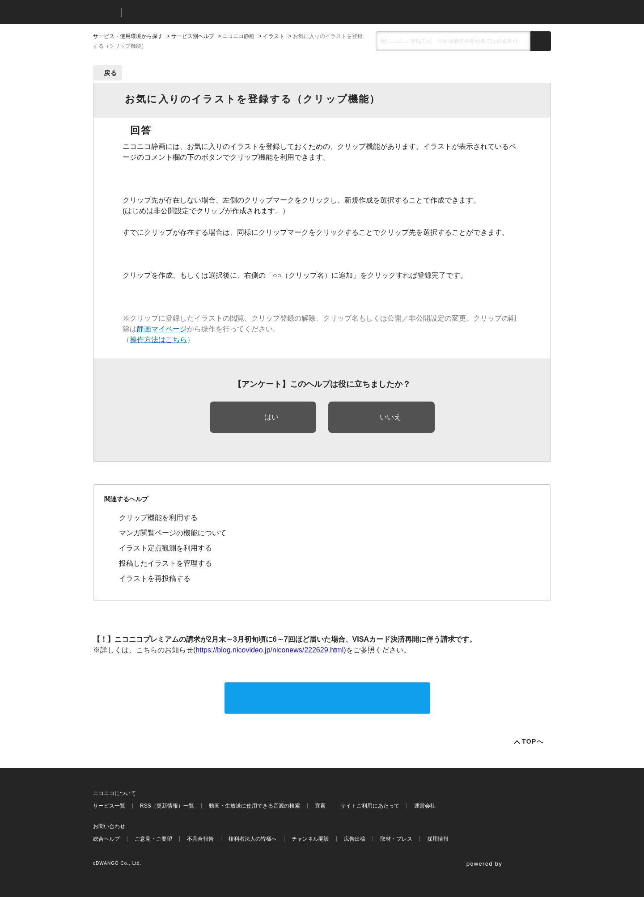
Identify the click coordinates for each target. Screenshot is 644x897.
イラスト (273, 36)
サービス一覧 (109, 806)
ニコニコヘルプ (175, 12)
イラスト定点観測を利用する (165, 548)
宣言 (320, 806)
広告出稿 (354, 839)
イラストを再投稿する (155, 578)
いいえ (390, 417)
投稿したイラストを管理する (165, 563)
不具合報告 (200, 839)
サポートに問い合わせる (327, 698)
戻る (111, 72)
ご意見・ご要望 (153, 839)
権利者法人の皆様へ (253, 839)
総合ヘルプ (106, 839)
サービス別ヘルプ (192, 36)
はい (271, 417)
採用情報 (438, 839)
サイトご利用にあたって (369, 806)
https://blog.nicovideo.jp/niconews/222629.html (269, 650)
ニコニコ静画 (238, 36)
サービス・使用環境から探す (128, 36)
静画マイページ (162, 329)
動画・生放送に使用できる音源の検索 (254, 806)
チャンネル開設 (310, 839)
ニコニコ (105, 12)
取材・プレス (396, 839)
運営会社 (425, 806)
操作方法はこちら (158, 339)
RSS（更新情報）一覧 (167, 806)
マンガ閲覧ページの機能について (172, 533)
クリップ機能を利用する (158, 517)
